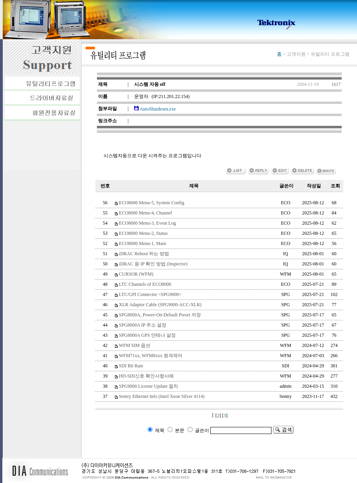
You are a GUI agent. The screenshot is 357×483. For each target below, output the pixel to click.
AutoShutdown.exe (155, 109)
